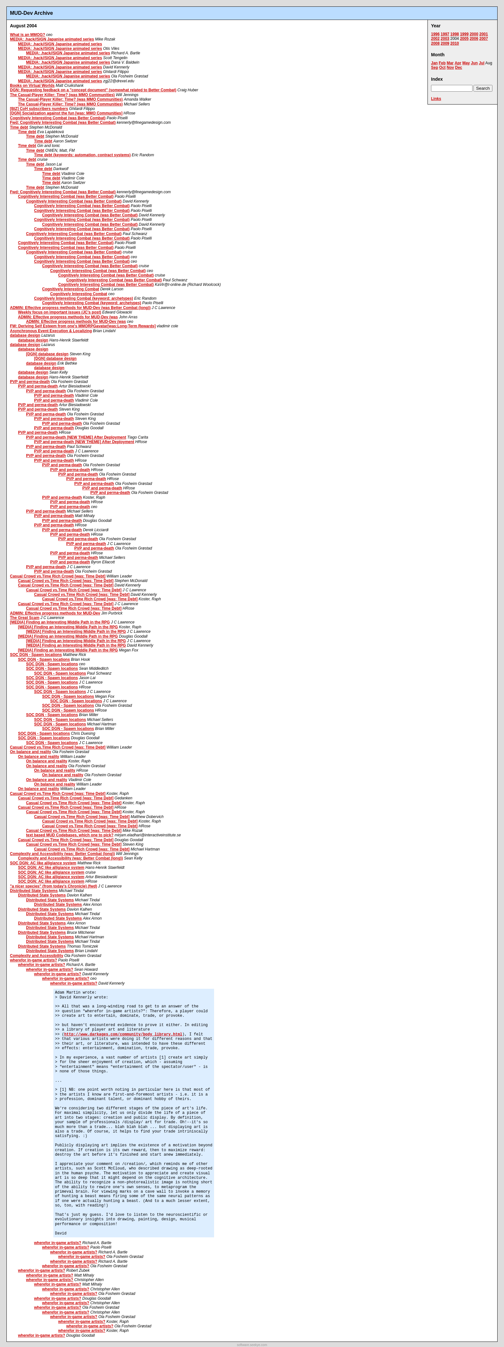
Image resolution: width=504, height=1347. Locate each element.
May (466, 63)
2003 (445, 38)
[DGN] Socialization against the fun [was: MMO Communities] (66, 113)
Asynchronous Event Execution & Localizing (51, 331)
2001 (483, 34)
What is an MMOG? (27, 34)
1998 (454, 34)
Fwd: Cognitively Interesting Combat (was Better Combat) (63, 122)
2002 (435, 38)
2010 (454, 43)
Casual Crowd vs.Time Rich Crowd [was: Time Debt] (57, 576)
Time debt (19, 127)
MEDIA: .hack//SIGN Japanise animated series (52, 39)
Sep (434, 67)
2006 (474, 38)
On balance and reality (30, 752)
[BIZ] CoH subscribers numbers (39, 108)
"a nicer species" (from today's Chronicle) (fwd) (53, 886)
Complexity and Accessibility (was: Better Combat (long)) (62, 853)
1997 (445, 34)
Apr (458, 63)
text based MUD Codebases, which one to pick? (69, 835)
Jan (434, 63)
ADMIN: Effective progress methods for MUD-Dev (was (68, 317)
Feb (442, 63)
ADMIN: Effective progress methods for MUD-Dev (55, 613)
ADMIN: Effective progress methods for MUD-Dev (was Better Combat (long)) (80, 307)
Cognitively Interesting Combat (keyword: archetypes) (83, 298)
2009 (445, 43)
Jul (481, 63)
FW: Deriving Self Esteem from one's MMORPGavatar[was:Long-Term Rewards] (83, 326)
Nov (450, 67)
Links (436, 98)
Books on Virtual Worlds (32, 85)
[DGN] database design (47, 354)
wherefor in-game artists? (33, 960)
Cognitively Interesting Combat (70, 289)
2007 (483, 38)
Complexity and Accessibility (36, 955)
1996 (435, 34)
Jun (474, 63)
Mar (450, 63)
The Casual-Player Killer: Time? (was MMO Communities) (62, 95)
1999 (464, 34)
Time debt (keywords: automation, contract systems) (82, 155)
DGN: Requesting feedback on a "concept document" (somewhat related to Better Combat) (93, 90)
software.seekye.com (252, 1345)
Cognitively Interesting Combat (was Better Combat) (57, 118)
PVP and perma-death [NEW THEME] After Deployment (76, 437)
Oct (442, 67)
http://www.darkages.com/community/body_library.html (123, 1034)
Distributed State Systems (34, 890)
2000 (474, 34)
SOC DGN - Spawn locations (36, 654)
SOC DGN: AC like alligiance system (43, 863)
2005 (464, 38)
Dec (458, 67)
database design (25, 335)
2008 (435, 43)
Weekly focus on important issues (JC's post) (59, 312)
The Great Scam (24, 617)
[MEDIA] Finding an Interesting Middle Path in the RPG (60, 622)
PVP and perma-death (30, 381)
